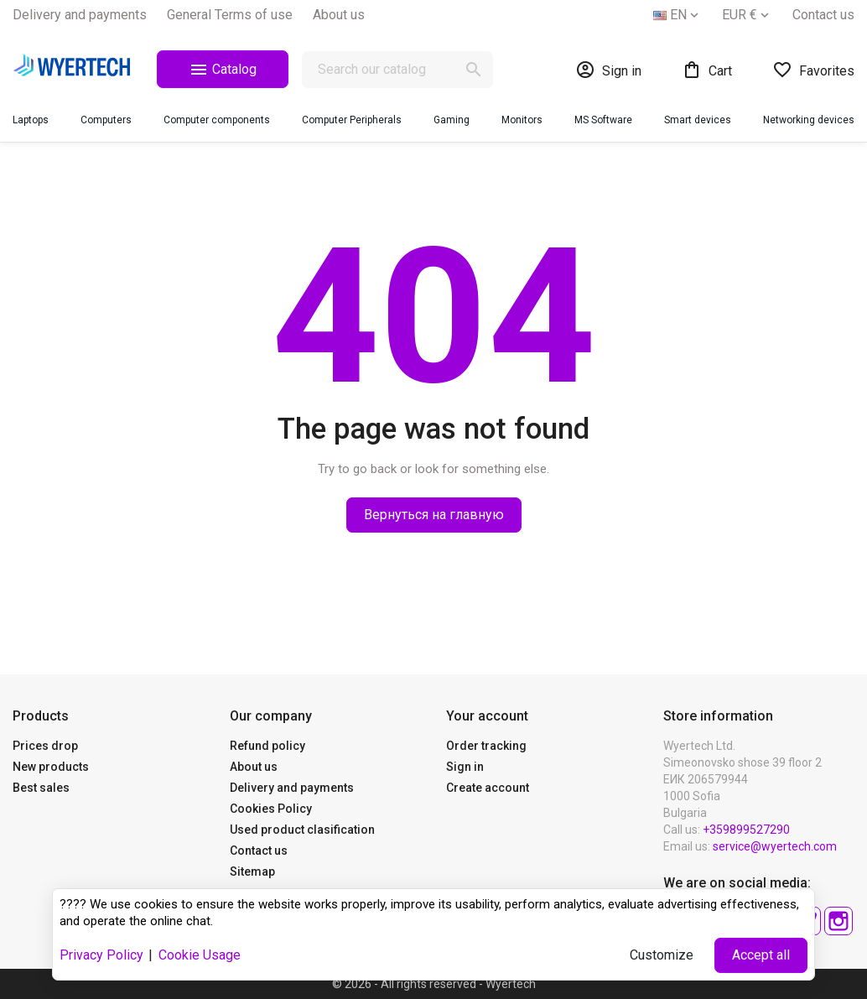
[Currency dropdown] (747, 15)
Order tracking (486, 745)
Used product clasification (302, 829)
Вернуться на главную (434, 515)
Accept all (761, 955)
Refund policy (267, 745)
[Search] (397, 69)
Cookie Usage (199, 955)
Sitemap (252, 871)
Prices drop (45, 745)
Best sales (41, 787)
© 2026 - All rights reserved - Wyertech (434, 984)
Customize (661, 955)
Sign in (465, 766)
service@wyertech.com (775, 846)
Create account (487, 787)
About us (339, 15)
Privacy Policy (101, 955)
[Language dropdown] (677, 15)
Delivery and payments (80, 15)
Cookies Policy (271, 808)
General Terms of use (230, 15)
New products (51, 766)
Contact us (823, 15)
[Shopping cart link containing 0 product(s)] (707, 70)
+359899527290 (746, 829)
